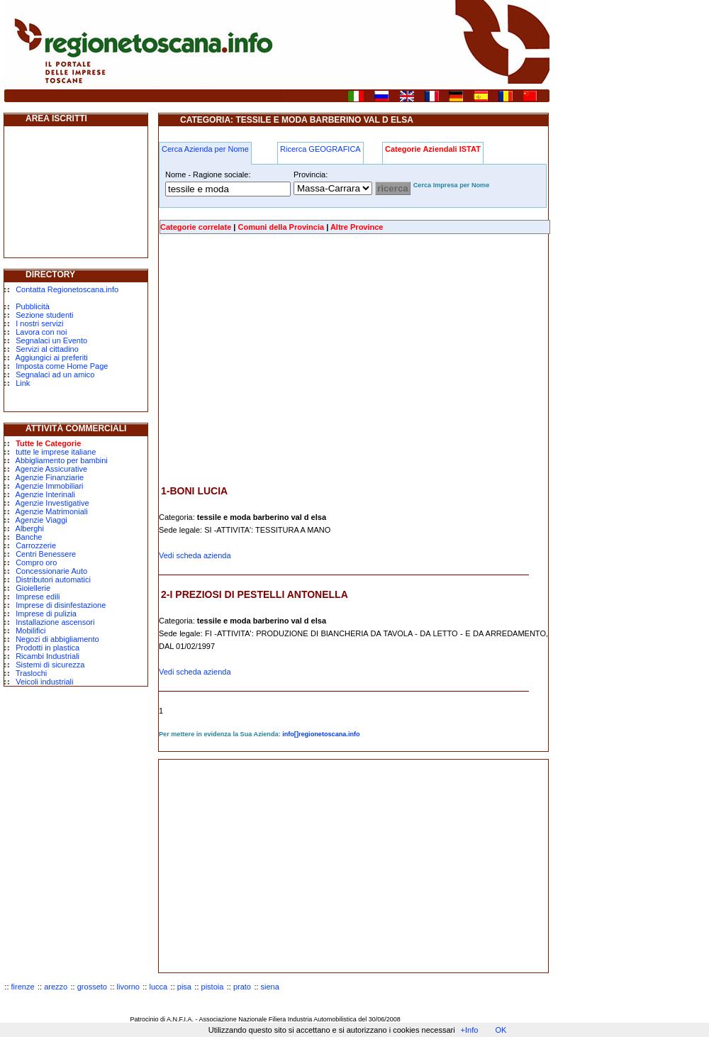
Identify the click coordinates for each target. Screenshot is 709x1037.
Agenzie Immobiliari (50, 486)
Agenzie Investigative (52, 503)
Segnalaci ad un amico (55, 374)
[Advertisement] (278, 359)
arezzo (55, 986)
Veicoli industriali (44, 681)
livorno (128, 986)
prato (242, 986)
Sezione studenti (44, 315)
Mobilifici (30, 630)
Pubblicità (33, 306)
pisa (184, 986)
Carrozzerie (36, 545)
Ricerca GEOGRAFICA (320, 149)
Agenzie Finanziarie (50, 477)
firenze (23, 986)
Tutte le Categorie (48, 443)
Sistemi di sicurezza (50, 664)
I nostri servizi (39, 323)
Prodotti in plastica (47, 647)
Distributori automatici (53, 579)
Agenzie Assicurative (52, 469)
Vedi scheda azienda (195, 555)
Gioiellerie (33, 588)
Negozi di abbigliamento (57, 639)
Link (23, 383)
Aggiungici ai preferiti (52, 357)
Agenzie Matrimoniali (52, 511)
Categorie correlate (195, 227)
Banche (29, 537)
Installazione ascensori (55, 622)
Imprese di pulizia (46, 613)
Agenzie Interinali (45, 494)
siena (270, 986)
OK (500, 1030)
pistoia (212, 986)
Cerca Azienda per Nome (205, 149)
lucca (159, 986)
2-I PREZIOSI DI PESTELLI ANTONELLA (254, 594)
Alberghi (30, 528)
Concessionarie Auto (51, 571)
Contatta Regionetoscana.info (67, 289)
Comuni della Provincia (281, 227)
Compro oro (36, 562)
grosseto (92, 986)
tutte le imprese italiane (56, 452)
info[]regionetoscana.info (321, 734)
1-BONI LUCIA (194, 491)
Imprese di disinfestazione (61, 605)
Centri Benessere (46, 554)
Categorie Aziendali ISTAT (433, 149)
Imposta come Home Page (62, 366)
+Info (470, 1030)
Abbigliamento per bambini (62, 460)
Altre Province (357, 227)
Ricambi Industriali (47, 656)
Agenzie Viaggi (41, 520)
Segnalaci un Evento (51, 340)
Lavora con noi (41, 332)
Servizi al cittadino (47, 349)
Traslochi (31, 673)
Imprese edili (38, 596)
